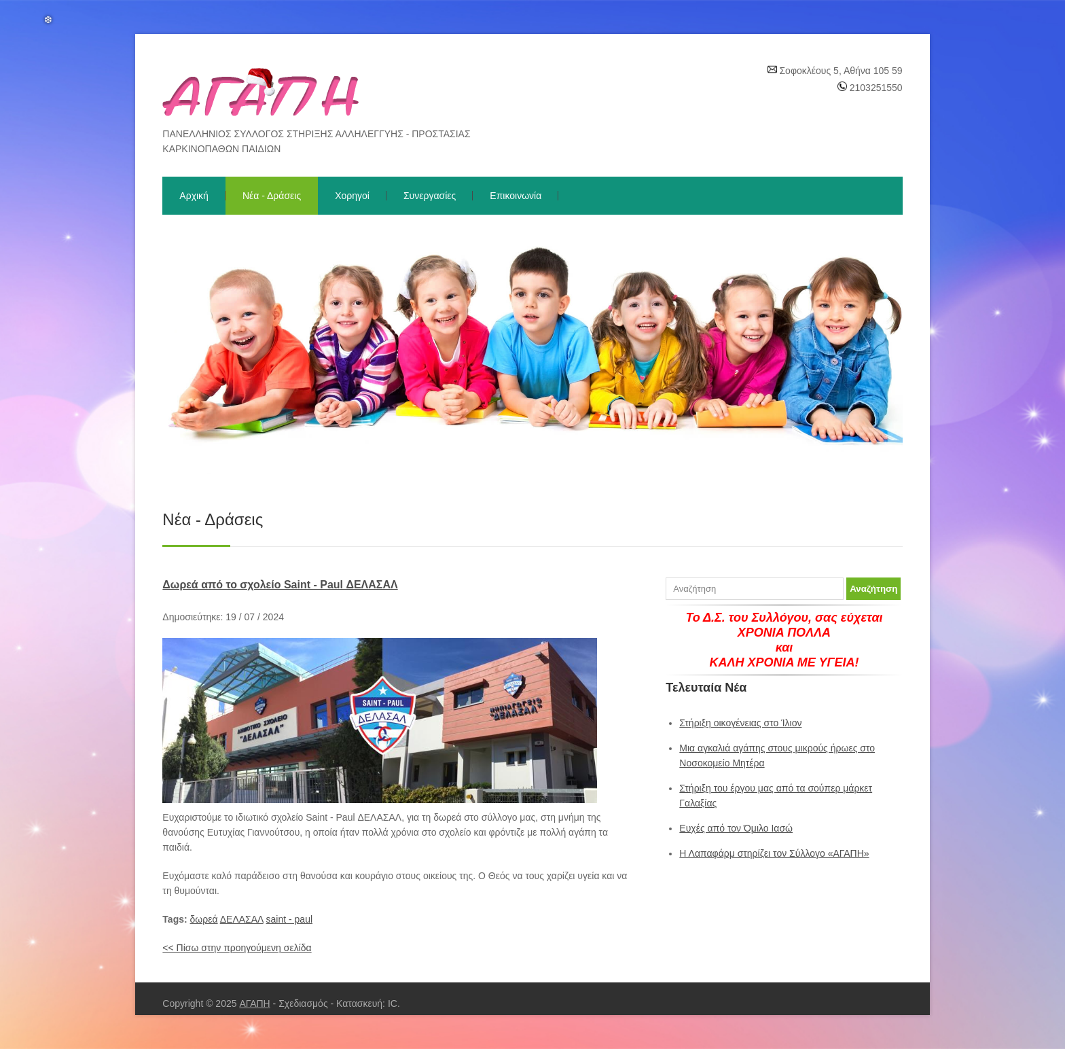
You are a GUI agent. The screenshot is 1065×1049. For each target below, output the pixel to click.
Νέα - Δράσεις (271, 195)
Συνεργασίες (429, 195)
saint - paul (289, 919)
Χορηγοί (352, 195)
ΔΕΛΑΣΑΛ (242, 919)
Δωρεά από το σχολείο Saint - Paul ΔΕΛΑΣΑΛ (279, 584)
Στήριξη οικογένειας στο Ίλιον (740, 722)
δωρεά (204, 919)
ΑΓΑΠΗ (254, 1003)
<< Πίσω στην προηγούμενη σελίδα (236, 947)
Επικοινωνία (515, 195)
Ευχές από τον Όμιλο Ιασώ (736, 828)
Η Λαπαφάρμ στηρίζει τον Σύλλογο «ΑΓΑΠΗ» (774, 853)
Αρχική (194, 195)
